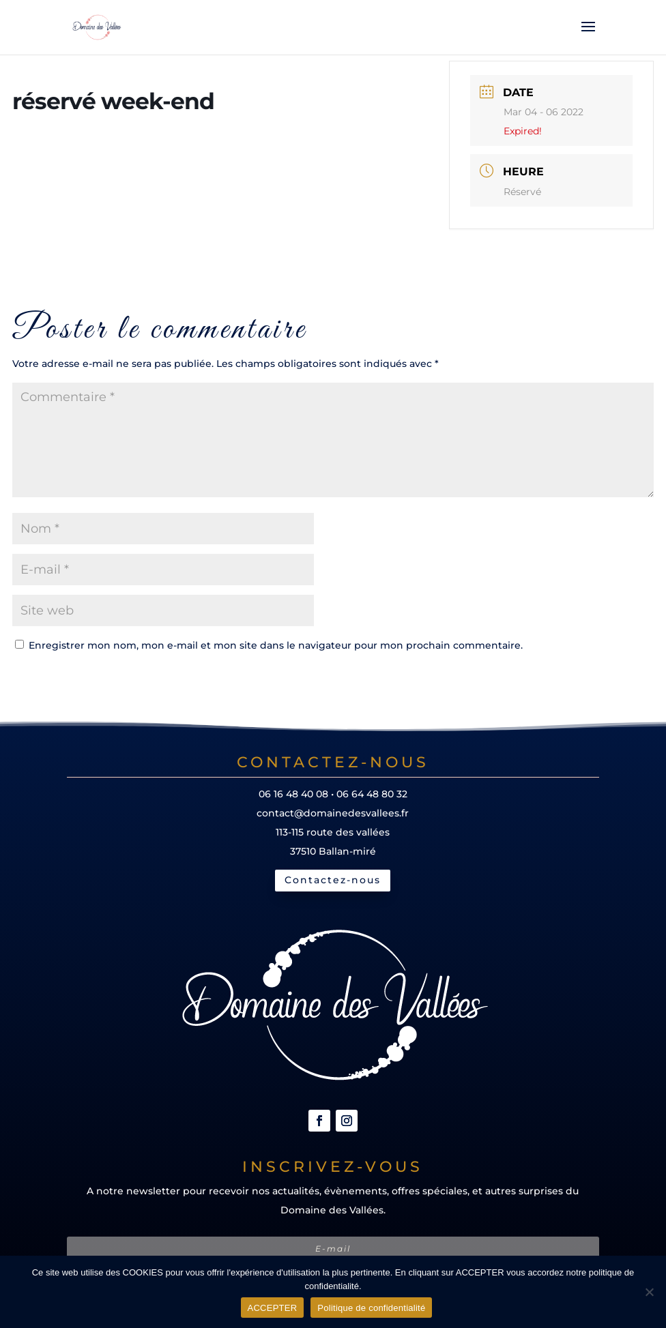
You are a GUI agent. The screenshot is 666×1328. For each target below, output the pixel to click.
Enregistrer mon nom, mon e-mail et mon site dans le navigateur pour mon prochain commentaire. (276, 645)
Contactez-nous (333, 880)
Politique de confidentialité (371, 1308)
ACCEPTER (273, 1308)
